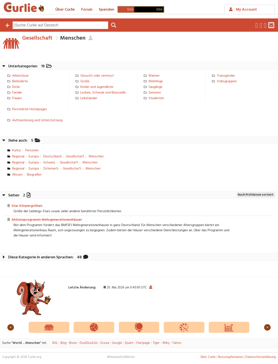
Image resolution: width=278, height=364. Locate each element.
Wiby (165, 343)
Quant (129, 343)
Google (117, 343)
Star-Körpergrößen (27, 206)
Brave (73, 343)
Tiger (156, 343)
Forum (86, 9)
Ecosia (105, 343)
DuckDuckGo (89, 343)
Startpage (143, 343)
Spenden (106, 9)
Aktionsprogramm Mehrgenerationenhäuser (47, 220)
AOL (55, 343)
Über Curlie (65, 9)
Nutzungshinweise (230, 357)
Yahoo (176, 343)
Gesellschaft (37, 38)
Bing (63, 343)
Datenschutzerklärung (260, 357)
